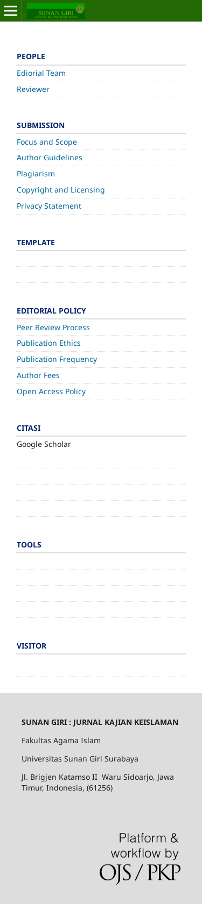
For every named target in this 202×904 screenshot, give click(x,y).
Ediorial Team (41, 73)
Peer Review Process (53, 327)
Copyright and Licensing (61, 189)
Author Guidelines (49, 157)
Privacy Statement (49, 206)
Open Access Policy (51, 391)
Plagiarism (36, 173)
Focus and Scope (47, 142)
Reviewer (33, 89)
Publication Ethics (49, 343)
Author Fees (38, 375)
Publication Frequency (57, 359)
